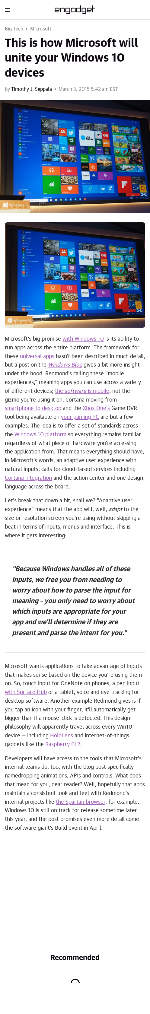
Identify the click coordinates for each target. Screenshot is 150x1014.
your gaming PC (80, 417)
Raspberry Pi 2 (62, 744)
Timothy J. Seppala (31, 89)
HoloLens (61, 736)
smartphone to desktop (33, 408)
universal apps (37, 356)
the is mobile (82, 391)
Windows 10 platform (40, 434)
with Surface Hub (26, 692)
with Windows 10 (83, 339)
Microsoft (41, 29)
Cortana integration (28, 478)
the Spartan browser (80, 802)
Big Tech (14, 29)
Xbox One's (96, 408)
